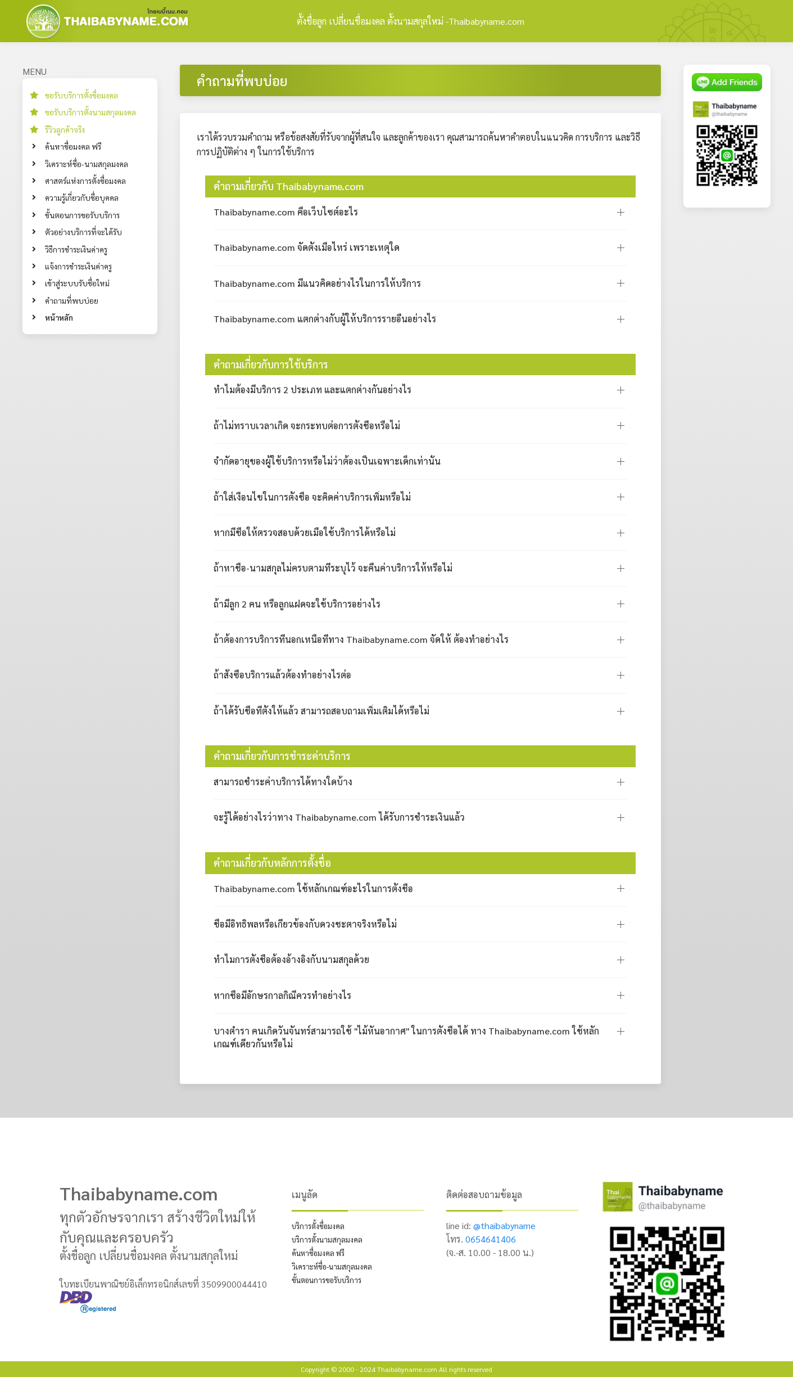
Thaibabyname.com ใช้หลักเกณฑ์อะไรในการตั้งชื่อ (313, 888)
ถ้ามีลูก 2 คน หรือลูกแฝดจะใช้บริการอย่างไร (297, 604)
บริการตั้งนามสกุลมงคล (327, 1239)
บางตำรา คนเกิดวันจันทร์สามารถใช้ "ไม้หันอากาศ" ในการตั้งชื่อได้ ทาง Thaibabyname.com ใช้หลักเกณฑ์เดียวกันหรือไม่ (406, 1037)
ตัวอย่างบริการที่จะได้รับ (83, 232)
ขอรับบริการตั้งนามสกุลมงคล (90, 112)
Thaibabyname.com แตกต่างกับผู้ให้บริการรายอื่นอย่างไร (325, 319)
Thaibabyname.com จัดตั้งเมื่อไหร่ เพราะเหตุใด (307, 247)
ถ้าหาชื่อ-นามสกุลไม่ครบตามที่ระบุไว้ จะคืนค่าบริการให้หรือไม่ (333, 568)
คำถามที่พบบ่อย (71, 300)
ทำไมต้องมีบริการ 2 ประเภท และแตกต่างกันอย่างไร (312, 389)
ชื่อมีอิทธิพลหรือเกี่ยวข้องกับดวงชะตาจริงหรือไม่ (305, 924)
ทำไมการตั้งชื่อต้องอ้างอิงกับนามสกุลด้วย (291, 959)
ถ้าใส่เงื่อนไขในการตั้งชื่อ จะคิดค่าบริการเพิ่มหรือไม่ (312, 497)
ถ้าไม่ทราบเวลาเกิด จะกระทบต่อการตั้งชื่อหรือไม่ (307, 425)
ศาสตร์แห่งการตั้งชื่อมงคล (85, 181)
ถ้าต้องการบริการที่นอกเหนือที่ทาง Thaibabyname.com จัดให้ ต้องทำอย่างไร (361, 639)
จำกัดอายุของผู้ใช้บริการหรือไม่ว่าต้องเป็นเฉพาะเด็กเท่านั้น (327, 461)
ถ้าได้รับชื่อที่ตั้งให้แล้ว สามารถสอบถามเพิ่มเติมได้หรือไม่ (321, 711)
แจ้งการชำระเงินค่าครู (78, 266)
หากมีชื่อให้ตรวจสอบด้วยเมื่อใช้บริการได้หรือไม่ (305, 532)
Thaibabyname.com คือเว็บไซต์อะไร (286, 212)
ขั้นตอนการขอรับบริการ (82, 215)
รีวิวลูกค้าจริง (65, 129)
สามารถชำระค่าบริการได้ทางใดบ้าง (283, 782)
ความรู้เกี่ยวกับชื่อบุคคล (82, 197)
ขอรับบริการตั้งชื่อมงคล (81, 95)
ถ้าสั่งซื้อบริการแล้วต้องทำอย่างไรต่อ (282, 675)
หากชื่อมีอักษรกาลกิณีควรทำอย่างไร (282, 995)
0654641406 (490, 1239)
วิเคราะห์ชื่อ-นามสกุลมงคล (86, 164)
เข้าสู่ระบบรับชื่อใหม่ (77, 283)
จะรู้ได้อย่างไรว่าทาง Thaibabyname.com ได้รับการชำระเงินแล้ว (339, 817)
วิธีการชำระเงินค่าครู (76, 249)
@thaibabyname (504, 1225)
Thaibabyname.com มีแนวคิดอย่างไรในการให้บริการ (317, 283)
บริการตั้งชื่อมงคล (318, 1226)
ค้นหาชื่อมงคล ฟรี (73, 146)
